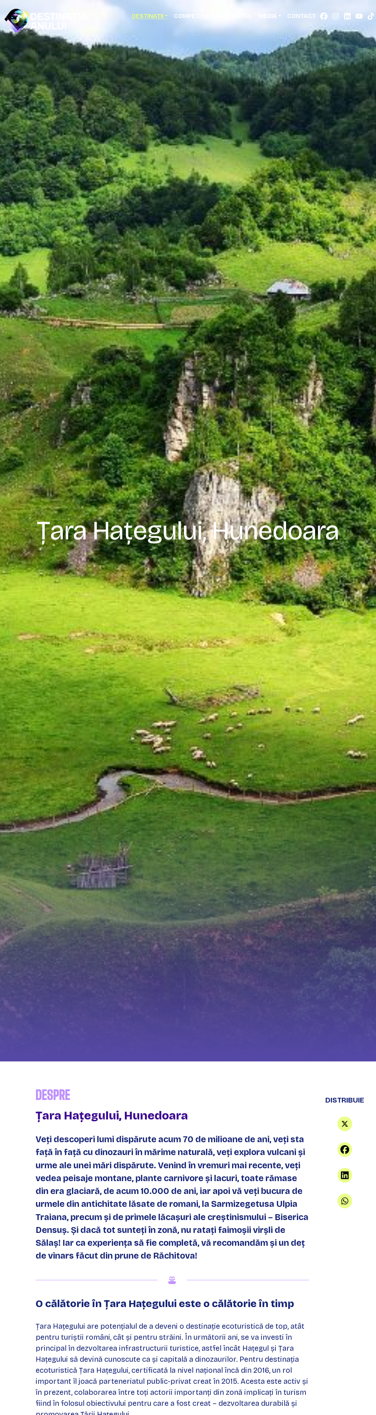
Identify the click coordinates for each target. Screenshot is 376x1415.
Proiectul (236, 15)
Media (267, 15)
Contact (301, 15)
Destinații (147, 15)
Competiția (191, 15)
